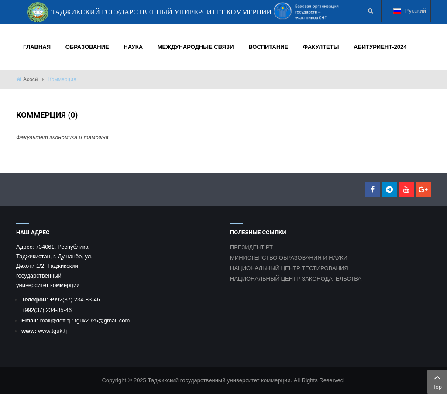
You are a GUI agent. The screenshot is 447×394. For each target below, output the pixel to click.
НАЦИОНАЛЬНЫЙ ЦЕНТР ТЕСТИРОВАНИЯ (289, 268)
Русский (409, 14)
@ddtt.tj (61, 320)
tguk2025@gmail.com (102, 320)
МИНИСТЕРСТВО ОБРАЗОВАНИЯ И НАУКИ (288, 257)
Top (437, 381)
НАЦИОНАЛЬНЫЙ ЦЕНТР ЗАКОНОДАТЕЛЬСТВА (295, 278)
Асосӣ (30, 79)
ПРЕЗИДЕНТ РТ (251, 247)
